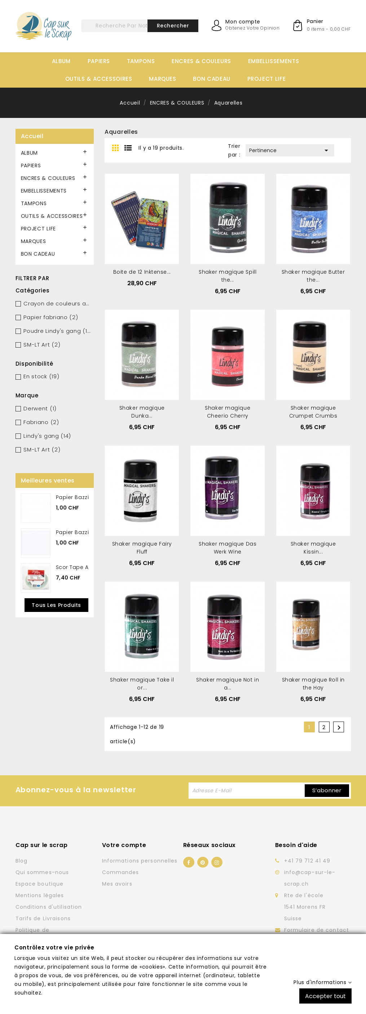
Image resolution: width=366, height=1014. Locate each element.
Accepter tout (325, 996)
